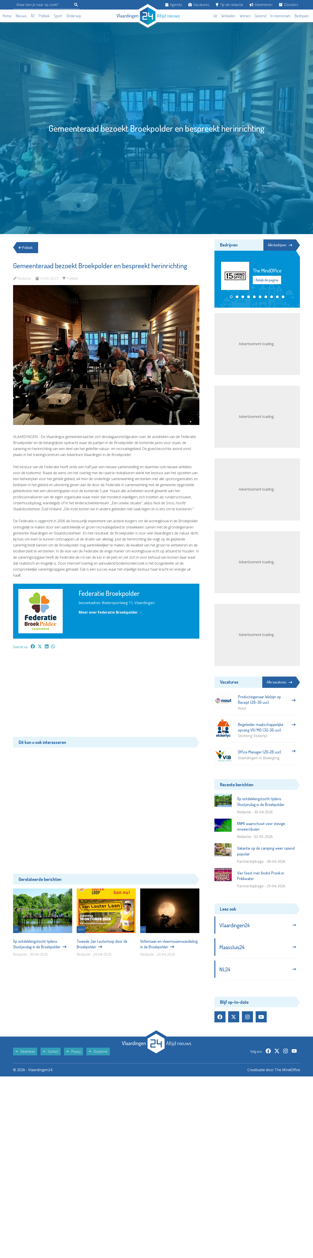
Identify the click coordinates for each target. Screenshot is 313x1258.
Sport (58, 15)
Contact (50, 1051)
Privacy (73, 1051)
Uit (215, 15)
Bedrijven (302, 15)
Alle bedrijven (280, 245)
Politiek (44, 15)
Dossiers (288, 4)
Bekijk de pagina (267, 280)
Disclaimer (98, 1051)
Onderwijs (73, 15)
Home (7, 15)
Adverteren (261, 4)
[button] (231, 296)
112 (33, 15)
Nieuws (21, 15)
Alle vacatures (279, 682)
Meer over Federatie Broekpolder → (110, 612)
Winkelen (228, 15)
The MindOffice (287, 1069)
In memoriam (280, 15)
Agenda (173, 4)
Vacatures (198, 4)
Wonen (245, 15)
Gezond (260, 15)
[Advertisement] (106, 695)
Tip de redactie (229, 4)
